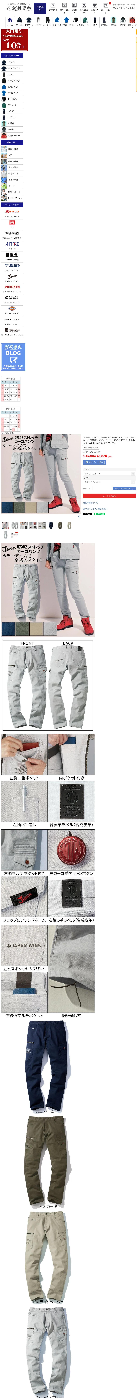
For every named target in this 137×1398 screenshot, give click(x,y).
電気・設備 (9, 167)
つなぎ (7, 111)
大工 (6, 155)
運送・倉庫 (9, 180)
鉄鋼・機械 (9, 161)
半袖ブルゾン (29, 25)
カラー (87, 469)
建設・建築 (9, 149)
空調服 (7, 123)
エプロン (8, 117)
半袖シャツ (9, 93)
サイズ (87, 478)
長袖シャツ (9, 87)
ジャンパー (9, 105)
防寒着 (7, 129)
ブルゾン (8, 62)
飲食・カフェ (10, 192)
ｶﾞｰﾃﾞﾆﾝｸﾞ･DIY (11, 198)
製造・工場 (9, 174)
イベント (8, 186)
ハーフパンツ (47, 25)
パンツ (7, 75)
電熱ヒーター (132, 25)
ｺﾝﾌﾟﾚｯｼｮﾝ (9, 99)
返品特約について (90, 503)
